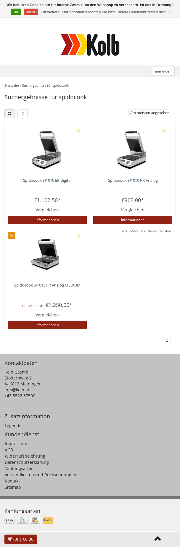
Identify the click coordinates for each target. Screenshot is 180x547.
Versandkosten (159, 231)
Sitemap (13, 487)
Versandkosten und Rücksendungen (40, 474)
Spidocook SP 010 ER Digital (47, 180)
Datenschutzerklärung (27, 462)
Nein (31, 12)
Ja (16, 12)
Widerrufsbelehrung (25, 456)
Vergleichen (47, 210)
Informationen (47, 219)
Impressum (16, 443)
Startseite (11, 85)
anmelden (163, 71)
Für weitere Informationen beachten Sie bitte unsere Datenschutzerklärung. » (106, 12)
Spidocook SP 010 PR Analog (133, 180)
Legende (13, 425)
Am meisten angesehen (149, 112)
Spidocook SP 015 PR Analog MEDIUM (47, 285)
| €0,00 (20, 539)
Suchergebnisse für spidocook (45, 85)
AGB (9, 450)
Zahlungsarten (19, 468)
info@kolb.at (16, 389)
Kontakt (12, 481)
